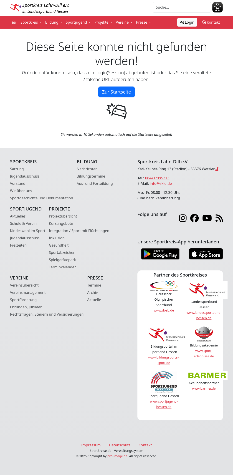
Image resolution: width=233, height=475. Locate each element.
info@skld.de (161, 183)
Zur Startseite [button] (116, 92)
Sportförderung (23, 299)
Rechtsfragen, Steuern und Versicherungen (47, 314)
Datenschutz (119, 445)
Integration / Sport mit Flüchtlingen (79, 230)
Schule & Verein (23, 223)
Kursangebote (61, 223)
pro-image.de (117, 456)
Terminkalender (62, 267)
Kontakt (211, 22)
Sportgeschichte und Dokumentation (41, 197)
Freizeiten (18, 245)
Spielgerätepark (62, 259)
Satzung (17, 168)
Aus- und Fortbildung (95, 183)
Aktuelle (94, 299)
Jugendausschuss (25, 176)
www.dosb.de (164, 310)
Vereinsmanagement (28, 292)
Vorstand (17, 183)
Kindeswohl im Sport (27, 230)
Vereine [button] (123, 22)
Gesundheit (59, 245)
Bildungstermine (91, 176)
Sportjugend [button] (77, 22)
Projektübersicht (63, 216)
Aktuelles (17, 216)
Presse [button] (142, 22)
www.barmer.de (203, 388)
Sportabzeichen (62, 252)
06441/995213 (157, 178)
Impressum (91, 445)
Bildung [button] (52, 22)
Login (187, 22)
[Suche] (182, 7)
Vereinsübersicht (24, 285)
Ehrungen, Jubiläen (26, 306)
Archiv (92, 292)
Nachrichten (87, 168)
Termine (94, 285)
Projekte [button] (101, 22)
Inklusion (57, 237)
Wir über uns (21, 190)
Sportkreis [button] (29, 22)
